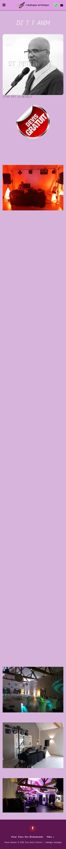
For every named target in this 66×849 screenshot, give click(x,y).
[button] (4, 5)
